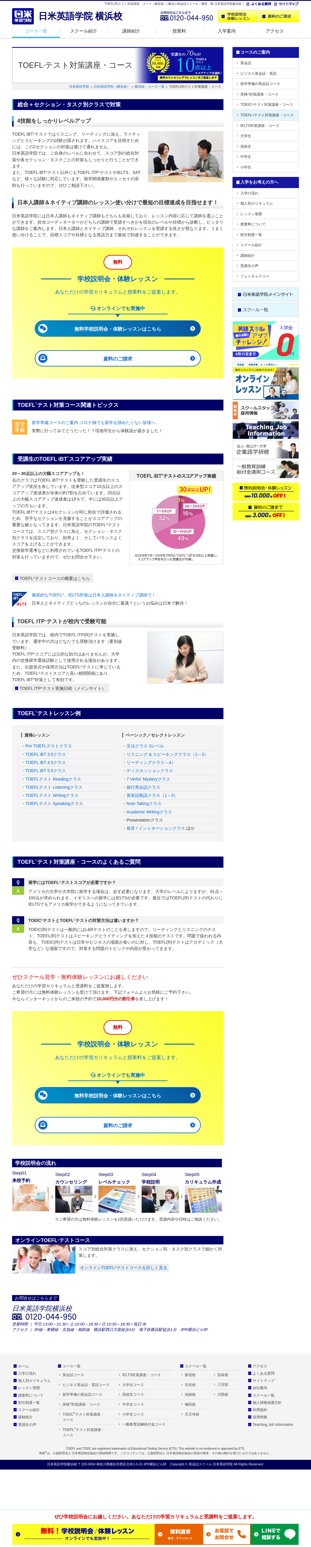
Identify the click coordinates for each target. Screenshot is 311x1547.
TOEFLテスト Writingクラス (52, 795)
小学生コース (133, 1414)
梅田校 (190, 1404)
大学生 (245, 136)
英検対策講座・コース (259, 94)
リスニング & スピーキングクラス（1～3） (167, 754)
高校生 (245, 146)
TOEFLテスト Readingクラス (53, 779)
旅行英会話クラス (143, 787)
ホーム (23, 1366)
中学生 (245, 157)
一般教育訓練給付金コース (144, 1424)
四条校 (222, 1375)
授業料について (253, 224)
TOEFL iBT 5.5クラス (45, 770)
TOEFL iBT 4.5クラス (45, 762)
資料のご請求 (117, 358)
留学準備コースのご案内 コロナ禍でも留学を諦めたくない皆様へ (94, 422)
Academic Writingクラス (149, 812)
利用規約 (260, 1410)
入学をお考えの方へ (259, 182)
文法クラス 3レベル (145, 746)
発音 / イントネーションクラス (156, 828)
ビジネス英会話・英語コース (86, 1385)
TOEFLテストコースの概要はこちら (55, 578)
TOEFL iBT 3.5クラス (45, 754)
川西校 (222, 1394)
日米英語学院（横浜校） (112, 86)
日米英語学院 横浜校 (80, 16)
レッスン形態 (251, 214)
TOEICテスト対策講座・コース (266, 104)
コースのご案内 (255, 52)
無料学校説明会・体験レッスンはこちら (117, 329)
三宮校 (222, 1384)
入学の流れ (249, 193)
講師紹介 (131, 30)
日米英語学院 (79, 86)
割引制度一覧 (251, 235)
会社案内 (260, 1388)
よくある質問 (263, 1373)
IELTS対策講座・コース (259, 126)
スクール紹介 (83, 30)
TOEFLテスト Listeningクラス (53, 787)
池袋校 (190, 1394)
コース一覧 (36, 30)
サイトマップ (263, 1381)
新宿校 (190, 1375)
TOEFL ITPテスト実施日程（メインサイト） (63, 688)
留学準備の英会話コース (260, 84)
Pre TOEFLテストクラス (48, 746)
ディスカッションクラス (150, 770)
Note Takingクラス (144, 803)
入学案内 (227, 30)
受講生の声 (249, 266)
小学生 (245, 167)
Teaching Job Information (273, 1425)
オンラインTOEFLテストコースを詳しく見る (123, 1267)
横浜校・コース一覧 (150, 86)
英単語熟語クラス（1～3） (152, 795)
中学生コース (133, 1404)
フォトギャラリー (254, 276)
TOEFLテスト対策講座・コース (267, 115)
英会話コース (73, 1375)
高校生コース (133, 1394)
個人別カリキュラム (256, 203)
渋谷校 (190, 1385)
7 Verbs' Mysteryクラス (148, 779)
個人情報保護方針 (267, 1403)
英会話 (245, 63)
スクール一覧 (196, 1366)
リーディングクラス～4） (151, 762)
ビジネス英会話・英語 (258, 73)
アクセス (275, 30)
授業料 (179, 30)
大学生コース (133, 1385)
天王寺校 (192, 1414)
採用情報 (260, 1417)
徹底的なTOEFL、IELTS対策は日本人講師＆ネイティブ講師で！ (94, 595)
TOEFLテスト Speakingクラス (54, 803)
